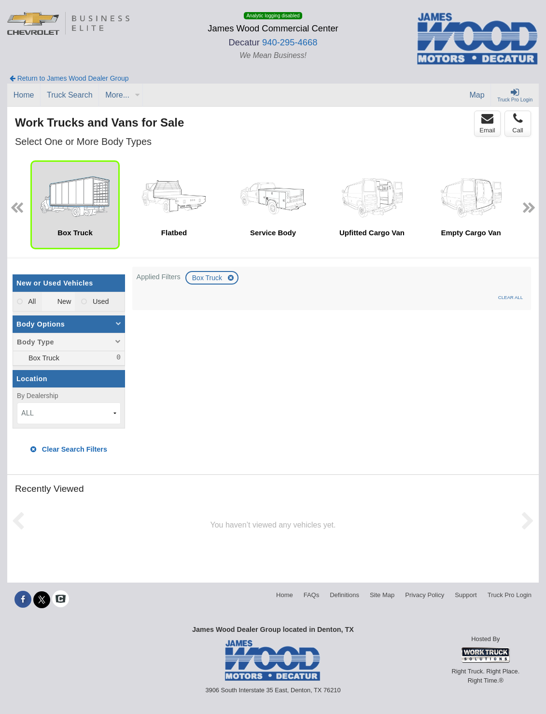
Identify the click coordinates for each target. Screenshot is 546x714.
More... (122, 95)
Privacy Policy (424, 595)
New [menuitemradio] (63, 301)
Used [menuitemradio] (100, 301)
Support (466, 595)
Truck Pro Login (510, 595)
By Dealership (37, 396)
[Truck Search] (70, 95)
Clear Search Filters (68, 449)
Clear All (510, 297)
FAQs (312, 595)
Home (284, 595)
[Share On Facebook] (22, 599)
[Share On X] (41, 599)
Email (487, 123)
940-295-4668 (290, 42)
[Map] (477, 95)
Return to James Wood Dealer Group (69, 78)
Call (517, 123)
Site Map (382, 595)
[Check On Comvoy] (60, 599)
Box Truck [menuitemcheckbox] (43, 358)
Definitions (344, 595)
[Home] (24, 95)
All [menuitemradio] (31, 301)
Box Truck (208, 278)
